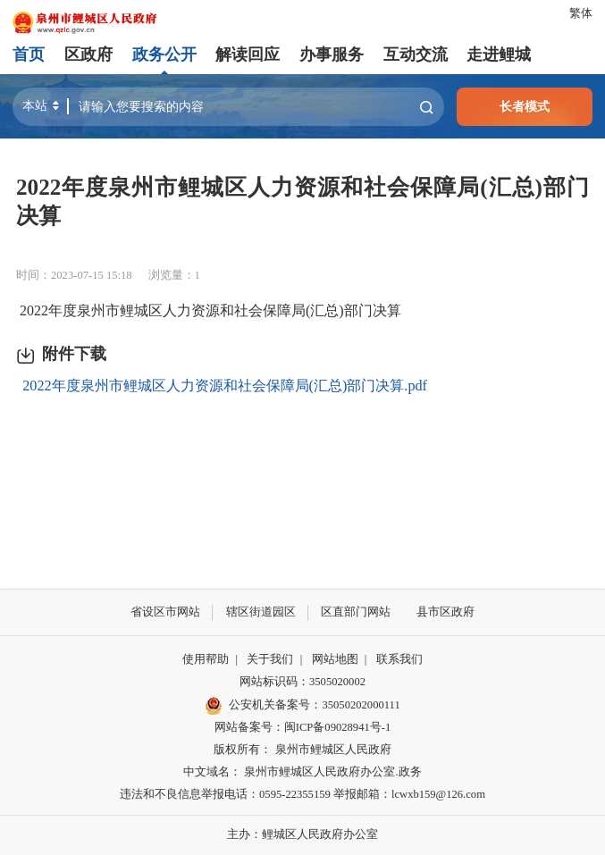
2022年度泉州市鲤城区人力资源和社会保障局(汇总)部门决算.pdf (224, 386)
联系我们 (399, 659)
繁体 (580, 13)
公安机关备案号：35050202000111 (302, 706)
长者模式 (525, 106)
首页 (29, 54)
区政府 (88, 54)
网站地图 (335, 659)
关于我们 (270, 659)
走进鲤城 (498, 54)
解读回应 (247, 54)
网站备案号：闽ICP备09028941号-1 (302, 727)
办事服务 (331, 54)
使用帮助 (205, 659)
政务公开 (164, 54)
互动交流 (414, 54)
